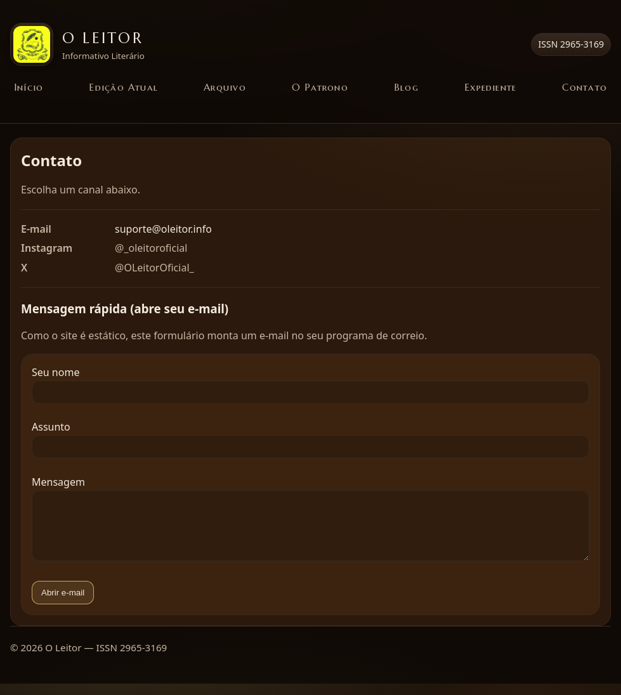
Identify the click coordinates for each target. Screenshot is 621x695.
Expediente (490, 87)
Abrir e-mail (62, 604)
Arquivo (225, 87)
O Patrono (320, 87)
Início (28, 87)
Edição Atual (123, 87)
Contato (584, 87)
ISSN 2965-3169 (571, 44)
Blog (406, 87)
